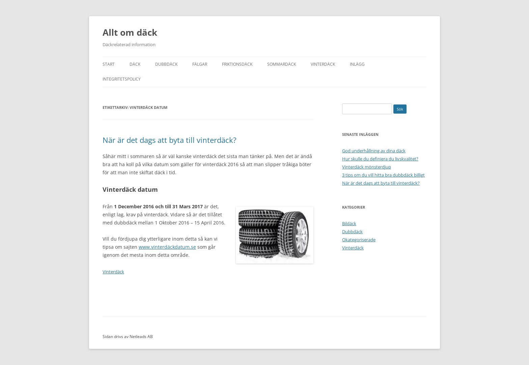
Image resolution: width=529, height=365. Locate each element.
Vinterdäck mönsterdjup (366, 167)
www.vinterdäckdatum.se (167, 247)
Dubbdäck (166, 64)
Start (109, 64)
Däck (135, 64)
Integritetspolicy (122, 79)
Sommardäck (281, 64)
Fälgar (199, 64)
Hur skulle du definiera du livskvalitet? (380, 159)
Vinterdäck (323, 64)
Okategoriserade (358, 240)
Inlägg (357, 64)
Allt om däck (130, 32)
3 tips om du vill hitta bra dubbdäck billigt (383, 175)
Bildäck (349, 223)
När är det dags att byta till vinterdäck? (169, 140)
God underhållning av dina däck (374, 151)
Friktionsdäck (237, 64)
